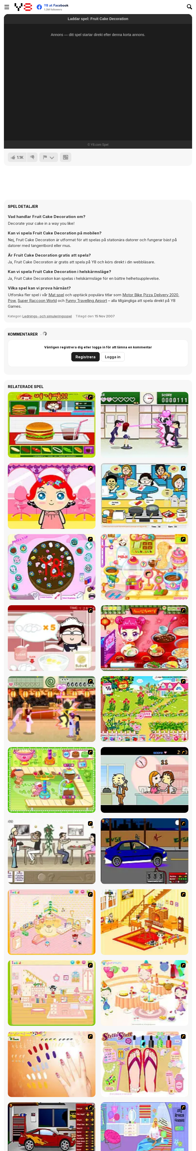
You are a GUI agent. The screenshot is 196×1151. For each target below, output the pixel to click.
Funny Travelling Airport (86, 300)
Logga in (113, 357)
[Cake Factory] (52, 780)
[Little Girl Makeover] (52, 496)
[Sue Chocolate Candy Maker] (144, 567)
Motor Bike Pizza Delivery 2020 (150, 294)
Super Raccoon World (37, 300)
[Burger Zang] (52, 425)
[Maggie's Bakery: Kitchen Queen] (52, 638)
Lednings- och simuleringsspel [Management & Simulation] (47, 316)
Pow (12, 300)
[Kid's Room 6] (52, 993)
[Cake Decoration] (52, 567)
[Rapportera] (48, 157)
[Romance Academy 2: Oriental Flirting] (52, 709)
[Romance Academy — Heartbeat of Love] (144, 425)
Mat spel (56, 294)
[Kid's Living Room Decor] (144, 922)
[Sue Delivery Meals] (144, 638)
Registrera (85, 357)
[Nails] (52, 1064)
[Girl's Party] (144, 993)
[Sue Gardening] (144, 709)
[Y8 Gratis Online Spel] (23, 7)
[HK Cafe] (144, 496)
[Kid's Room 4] (52, 922)
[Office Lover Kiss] (144, 780)
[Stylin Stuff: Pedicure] (144, 1064)
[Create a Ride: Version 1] (144, 851)
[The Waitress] (52, 851)
